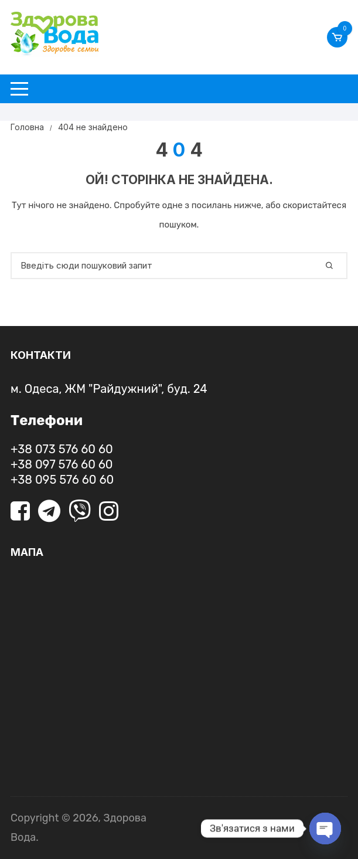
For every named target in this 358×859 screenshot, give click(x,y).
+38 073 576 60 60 (62, 449)
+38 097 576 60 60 (61, 464)
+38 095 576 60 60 (62, 480)
